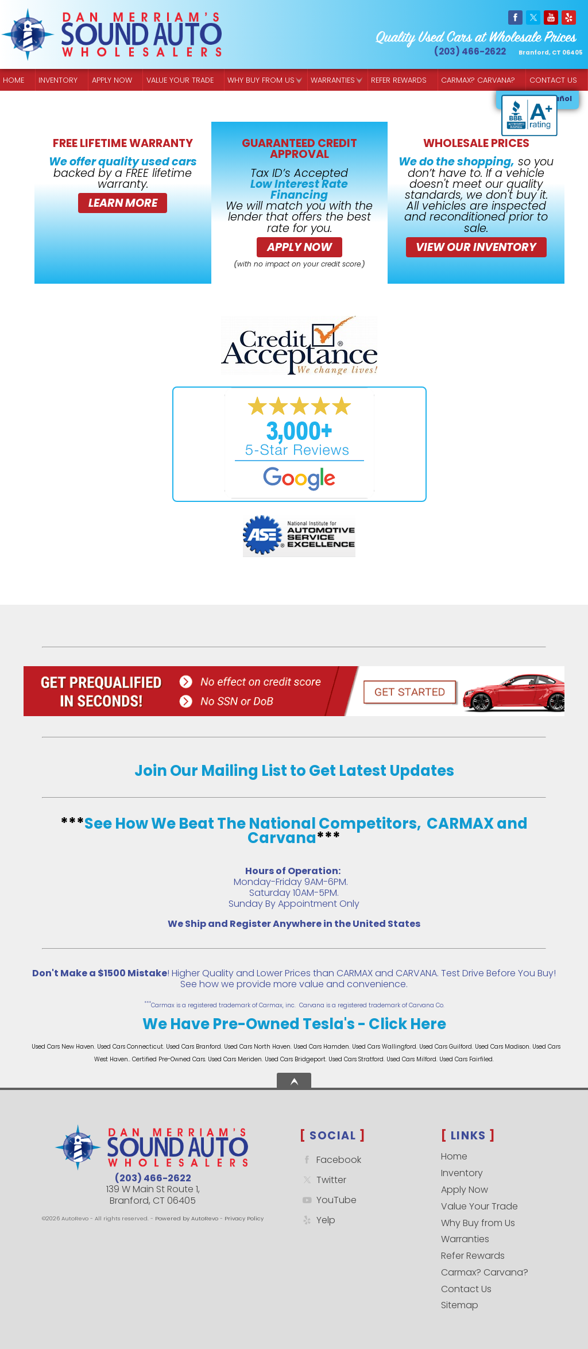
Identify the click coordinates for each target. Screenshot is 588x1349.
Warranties (333, 80)
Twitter (323, 1180)
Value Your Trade (479, 1206)
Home (454, 1156)
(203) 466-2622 (153, 1178)
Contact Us (466, 1289)
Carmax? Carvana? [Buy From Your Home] (478, 80)
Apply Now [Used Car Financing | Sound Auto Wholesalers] (112, 80)
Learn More (122, 203)
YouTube (328, 1200)
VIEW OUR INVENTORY (476, 247)
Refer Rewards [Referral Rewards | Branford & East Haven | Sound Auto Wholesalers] (399, 80)
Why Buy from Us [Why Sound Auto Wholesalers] (261, 80)
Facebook (330, 1160)
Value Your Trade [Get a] (180, 80)
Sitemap (459, 1305)
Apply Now (299, 247)
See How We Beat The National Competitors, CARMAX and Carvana (306, 831)
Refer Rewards (473, 1255)
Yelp (317, 1220)
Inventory (58, 80)
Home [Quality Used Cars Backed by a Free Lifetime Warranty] (13, 80)
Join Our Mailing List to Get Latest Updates (294, 770)
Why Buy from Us (478, 1223)
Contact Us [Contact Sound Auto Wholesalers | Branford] (553, 80)
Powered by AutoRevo (186, 1218)
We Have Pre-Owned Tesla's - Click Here (294, 1024)
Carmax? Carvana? (484, 1272)
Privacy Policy (244, 1218)
